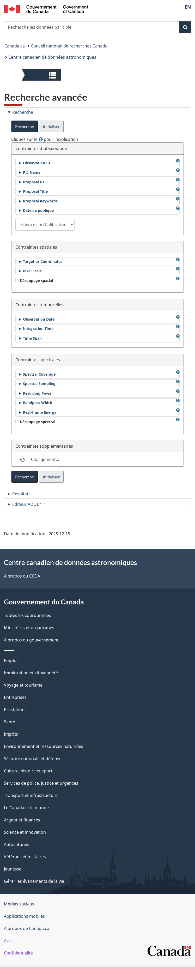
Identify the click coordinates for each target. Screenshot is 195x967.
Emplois (12, 660)
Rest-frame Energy (39, 412)
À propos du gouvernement (31, 640)
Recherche (24, 126)
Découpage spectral (35, 421)
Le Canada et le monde (26, 807)
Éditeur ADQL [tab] (28, 504)
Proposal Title (35, 191)
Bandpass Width (37, 402)
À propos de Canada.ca (26, 928)
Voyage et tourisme (23, 685)
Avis (8, 941)
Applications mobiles (24, 916)
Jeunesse (12, 869)
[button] (42, 75)
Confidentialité (18, 953)
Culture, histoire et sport (28, 771)
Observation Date (38, 319)
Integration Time (38, 328)
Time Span (32, 338)
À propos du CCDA (22, 576)
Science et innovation (25, 832)
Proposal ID (33, 181)
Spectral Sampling (39, 383)
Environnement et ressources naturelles (43, 746)
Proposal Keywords (40, 201)
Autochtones (16, 844)
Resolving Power (38, 393)
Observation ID (36, 162)
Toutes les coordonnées (27, 615)
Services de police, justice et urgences (41, 783)
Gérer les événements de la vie (34, 881)
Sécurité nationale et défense (33, 758)
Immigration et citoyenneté (31, 673)
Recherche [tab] (22, 112)
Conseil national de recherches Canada (69, 46)
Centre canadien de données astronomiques (52, 57)
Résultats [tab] (21, 494)
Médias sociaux (19, 904)
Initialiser (51, 126)
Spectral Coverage (39, 374)
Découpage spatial (34, 280)
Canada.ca (14, 46)
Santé (9, 722)
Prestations (15, 709)
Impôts (11, 734)
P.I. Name (31, 172)
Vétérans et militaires (25, 857)
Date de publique (38, 210)
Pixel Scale (32, 270)
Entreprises (15, 697)
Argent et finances (22, 820)
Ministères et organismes (29, 627)
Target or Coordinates (42, 261)
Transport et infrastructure (31, 795)
